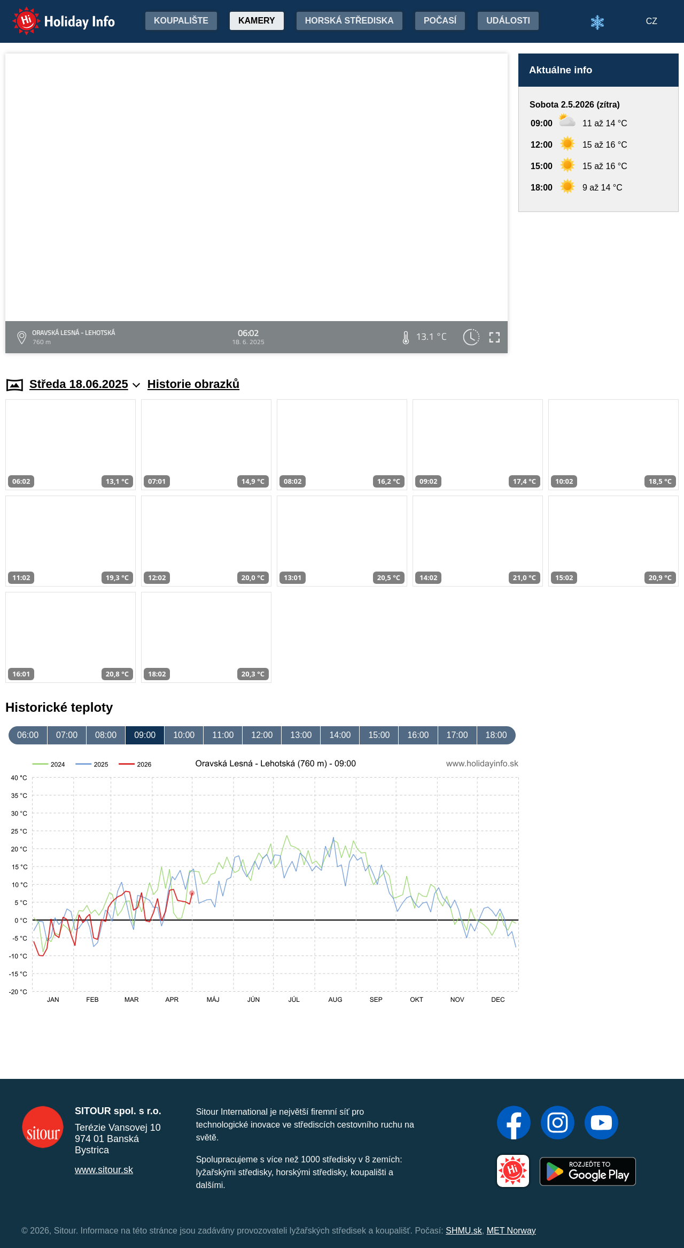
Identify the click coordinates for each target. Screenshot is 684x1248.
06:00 (27, 735)
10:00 (184, 735)
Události (508, 20)
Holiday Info (53, 13)
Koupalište (181, 20)
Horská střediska (349, 20)
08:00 (105, 735)
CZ (651, 21)
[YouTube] (601, 1124)
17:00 (457, 735)
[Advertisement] (598, 284)
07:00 (66, 735)
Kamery (256, 20)
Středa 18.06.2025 (84, 384)
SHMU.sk (464, 1230)
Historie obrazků (193, 384)
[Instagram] (557, 1124)
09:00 (145, 735)
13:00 (301, 735)
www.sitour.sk (104, 1170)
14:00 (340, 735)
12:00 (262, 735)
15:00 (379, 735)
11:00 (223, 735)
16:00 (418, 735)
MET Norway (511, 1230)
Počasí (440, 20)
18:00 (496, 735)
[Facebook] (514, 1124)
